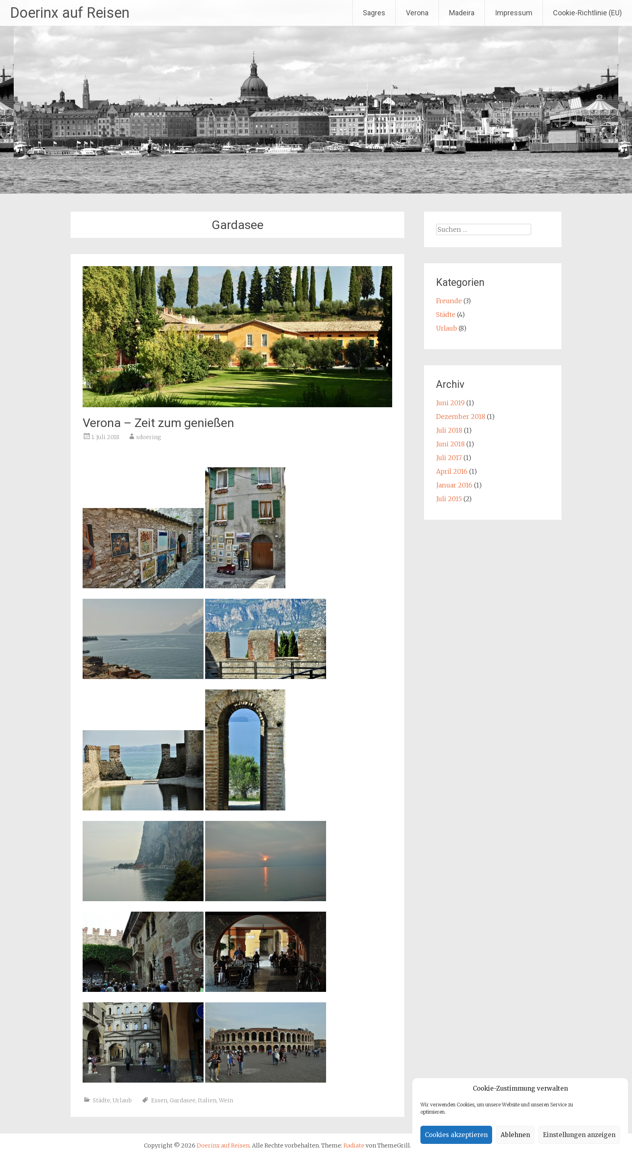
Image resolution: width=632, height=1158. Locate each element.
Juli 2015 (449, 499)
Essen (159, 1100)
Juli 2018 (449, 430)
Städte (101, 1100)
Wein (226, 1100)
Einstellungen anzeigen (579, 1135)
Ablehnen (515, 1135)
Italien (207, 1100)
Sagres (374, 12)
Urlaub (122, 1100)
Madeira (461, 12)
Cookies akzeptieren (456, 1135)
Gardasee (182, 1100)
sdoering (148, 437)
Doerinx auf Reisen (69, 12)
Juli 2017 (449, 458)
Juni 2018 (450, 444)
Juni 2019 (450, 403)
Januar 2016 (454, 485)
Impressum (513, 12)
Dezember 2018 (460, 416)
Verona (417, 12)
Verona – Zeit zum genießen (158, 423)
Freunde (449, 301)
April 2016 (452, 471)
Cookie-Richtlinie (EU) (587, 12)
